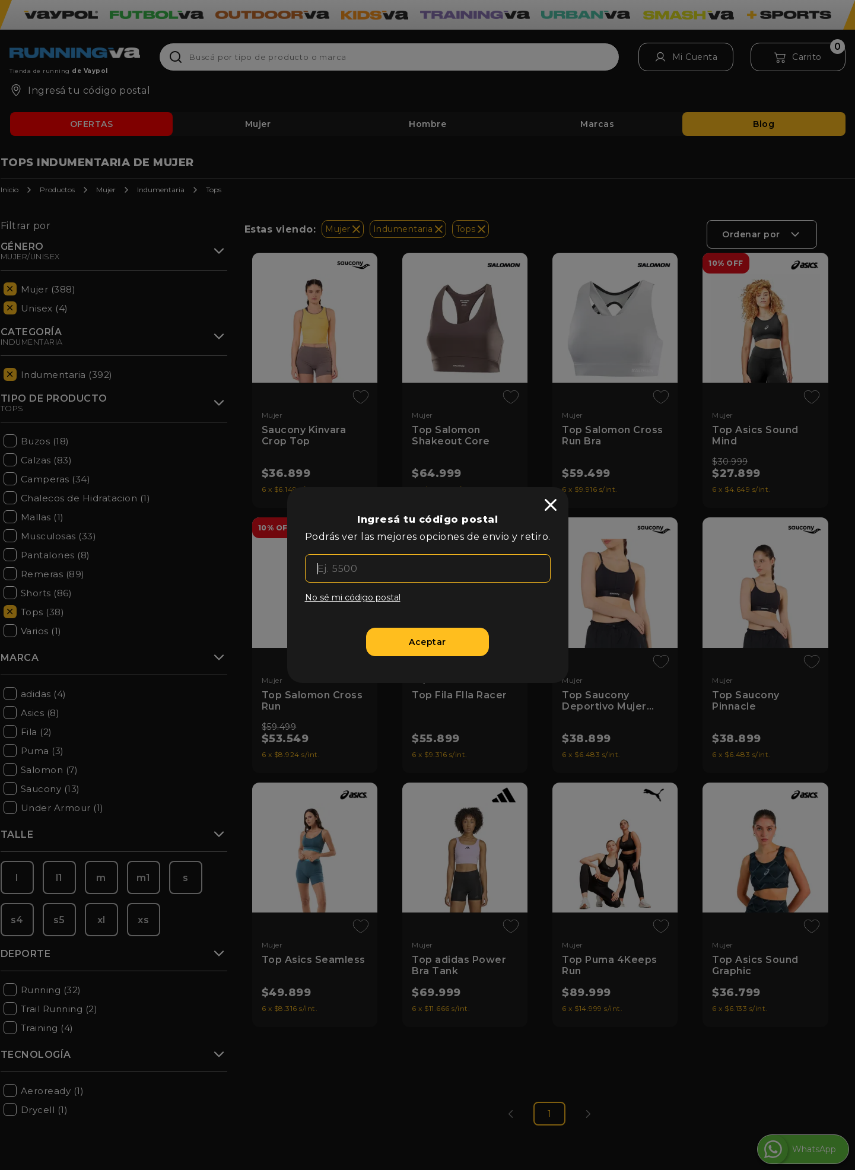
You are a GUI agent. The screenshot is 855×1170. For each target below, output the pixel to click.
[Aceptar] (427, 642)
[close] (551, 505)
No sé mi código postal (353, 597)
